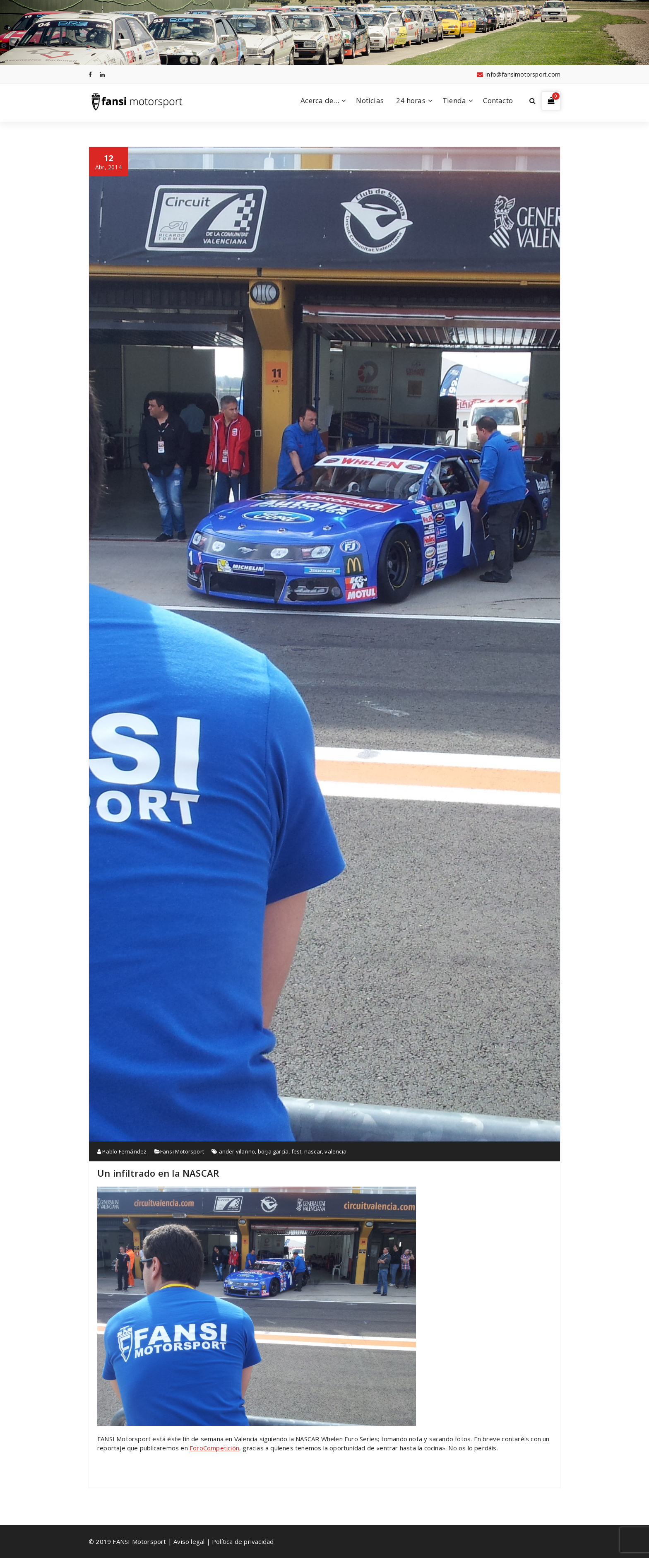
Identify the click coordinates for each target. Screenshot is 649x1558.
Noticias (370, 100)
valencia (335, 1151)
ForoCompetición (214, 1448)
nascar (313, 1151)
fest (296, 1151)
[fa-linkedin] (102, 74)
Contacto (498, 100)
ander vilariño (237, 1151)
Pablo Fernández (122, 1151)
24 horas (410, 100)
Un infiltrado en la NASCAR (158, 1173)
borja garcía (273, 1151)
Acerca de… (319, 100)
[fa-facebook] (90, 74)
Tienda (454, 100)
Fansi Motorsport (182, 1151)
